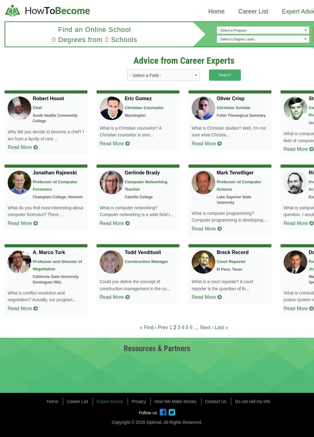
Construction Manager (146, 261)
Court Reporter (231, 261)
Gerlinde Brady (142, 172)
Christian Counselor (144, 107)
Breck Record (233, 252)
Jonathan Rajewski (55, 172)
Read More (23, 147)
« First (146, 327)
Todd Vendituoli (143, 252)
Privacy (139, 401)
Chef (37, 107)
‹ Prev (161, 327)
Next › (206, 327)
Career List (253, 11)
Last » (221, 327)
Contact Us (215, 401)
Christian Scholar (234, 107)
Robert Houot (48, 98)
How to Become (48, 11)
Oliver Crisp (231, 98)
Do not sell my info (252, 401)
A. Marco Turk (49, 252)
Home (216, 11)
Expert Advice (110, 401)
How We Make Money (176, 401)
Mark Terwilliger (235, 172)
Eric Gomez (138, 98)
